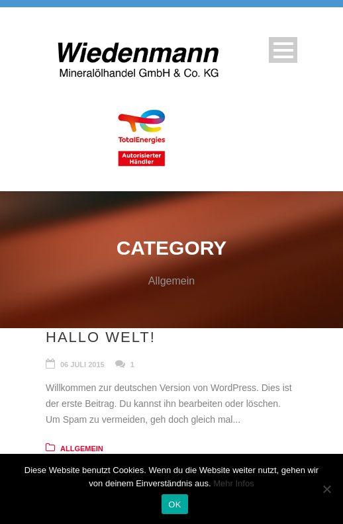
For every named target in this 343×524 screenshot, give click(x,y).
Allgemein (81, 449)
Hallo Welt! (101, 337)
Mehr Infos (233, 483)
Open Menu (283, 50)
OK (174, 504)
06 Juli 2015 (82, 365)
